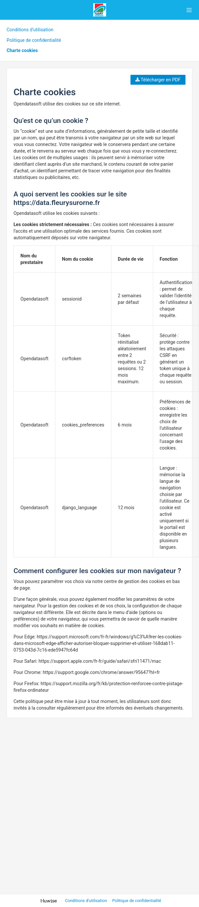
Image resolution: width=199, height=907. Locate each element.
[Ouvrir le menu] (189, 10)
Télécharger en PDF (158, 79)
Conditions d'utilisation (30, 29)
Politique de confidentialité (34, 40)
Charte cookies (22, 50)
